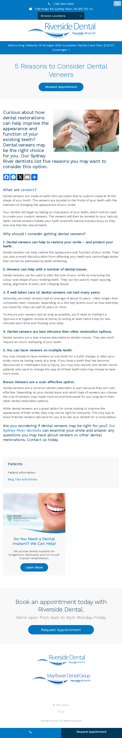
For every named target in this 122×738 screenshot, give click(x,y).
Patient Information (21, 472)
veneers (27, 189)
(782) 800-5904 (63, 4)
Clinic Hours (62, 705)
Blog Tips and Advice (22, 479)
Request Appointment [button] (61, 87)
